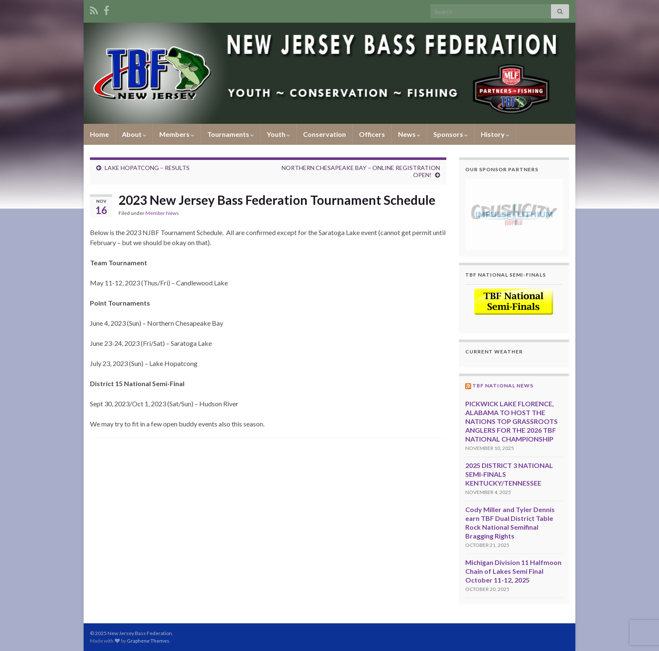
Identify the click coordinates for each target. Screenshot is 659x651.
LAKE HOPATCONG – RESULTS (147, 167)
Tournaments (230, 134)
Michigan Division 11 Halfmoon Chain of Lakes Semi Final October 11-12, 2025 (513, 571)
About (134, 134)
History (495, 134)
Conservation (324, 134)
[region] (514, 214)
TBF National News (502, 385)
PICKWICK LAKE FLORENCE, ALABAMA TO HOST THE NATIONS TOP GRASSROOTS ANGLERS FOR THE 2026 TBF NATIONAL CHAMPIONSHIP (511, 421)
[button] (514, 214)
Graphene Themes (148, 641)
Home (99, 134)
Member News (162, 213)
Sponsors (450, 134)
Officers (372, 134)
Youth (278, 134)
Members (176, 134)
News (409, 134)
